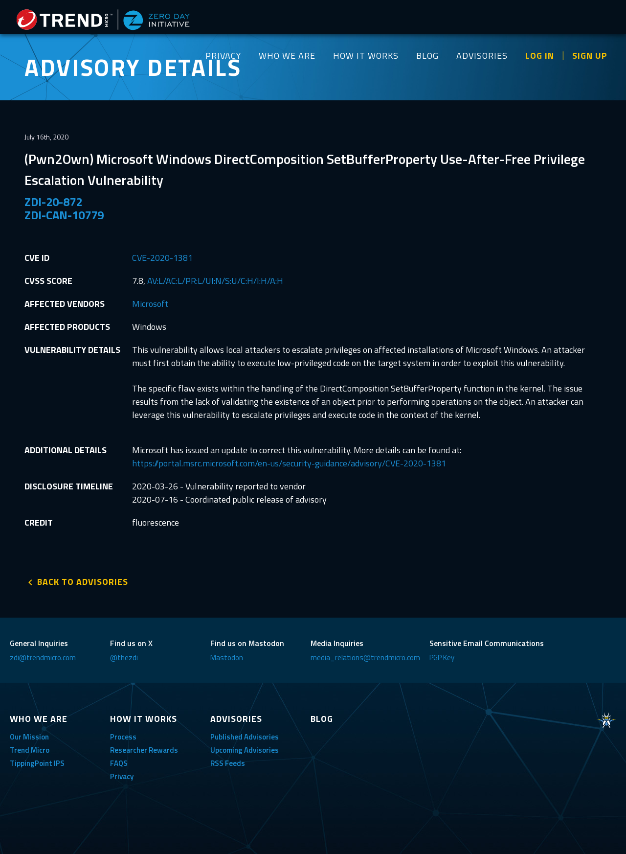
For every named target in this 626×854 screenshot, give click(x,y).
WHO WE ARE (287, 55)
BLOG (427, 55)
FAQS (119, 763)
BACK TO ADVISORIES (82, 581)
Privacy (122, 776)
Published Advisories (244, 736)
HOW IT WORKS (366, 55)
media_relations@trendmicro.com (365, 657)
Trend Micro (29, 750)
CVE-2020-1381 (162, 257)
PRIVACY (223, 55)
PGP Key (441, 657)
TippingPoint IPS (37, 763)
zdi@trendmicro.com (43, 657)
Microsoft (150, 303)
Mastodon (226, 657)
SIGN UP (589, 55)
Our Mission (29, 736)
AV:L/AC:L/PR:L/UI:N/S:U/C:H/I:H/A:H (215, 280)
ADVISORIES (482, 55)
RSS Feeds (227, 763)
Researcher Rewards (144, 750)
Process (123, 736)
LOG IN (539, 55)
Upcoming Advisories (244, 750)
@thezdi (124, 657)
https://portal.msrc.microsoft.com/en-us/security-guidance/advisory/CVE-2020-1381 (289, 463)
